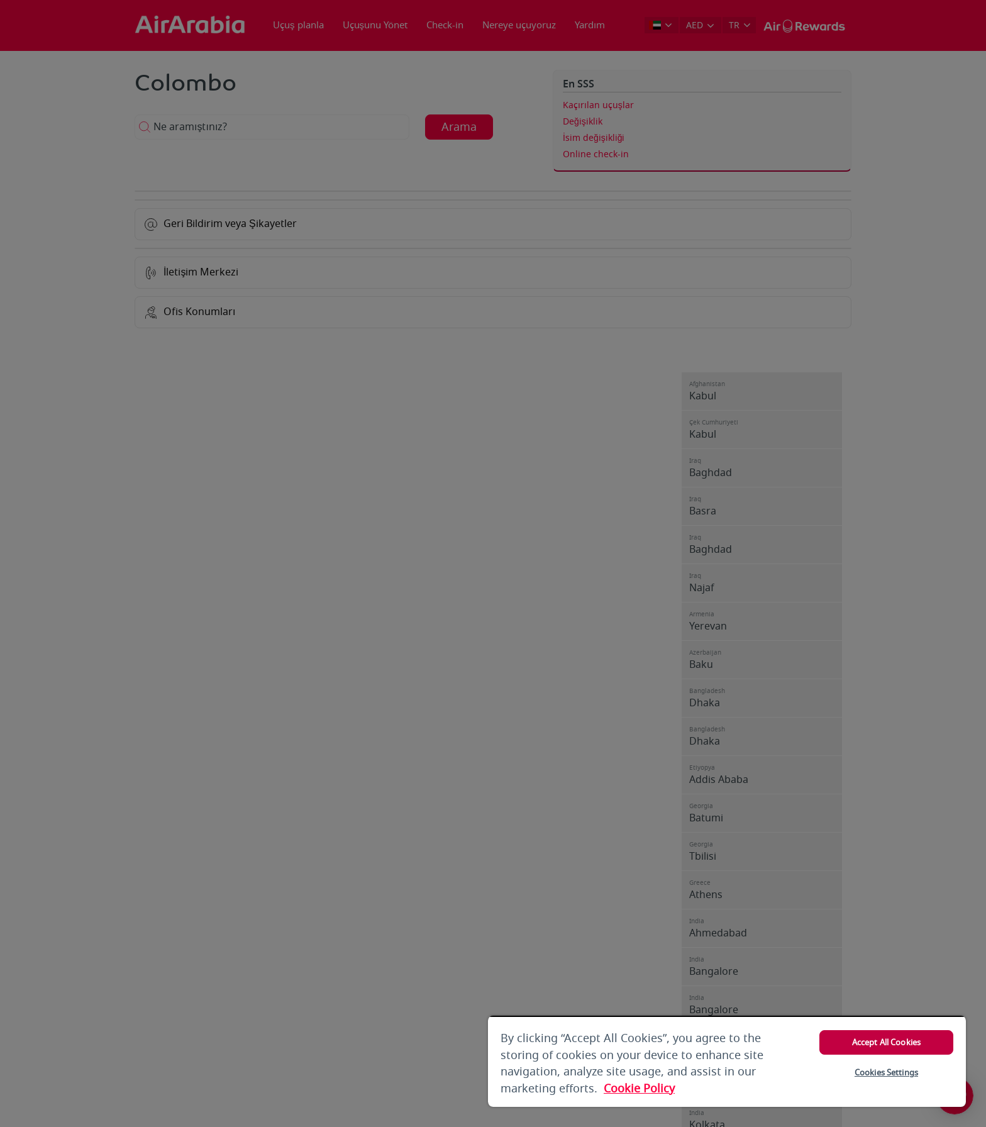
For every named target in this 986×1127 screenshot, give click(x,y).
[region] (727, 1061)
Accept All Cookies (886, 1042)
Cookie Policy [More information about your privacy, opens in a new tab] (639, 1088)
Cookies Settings (886, 1073)
